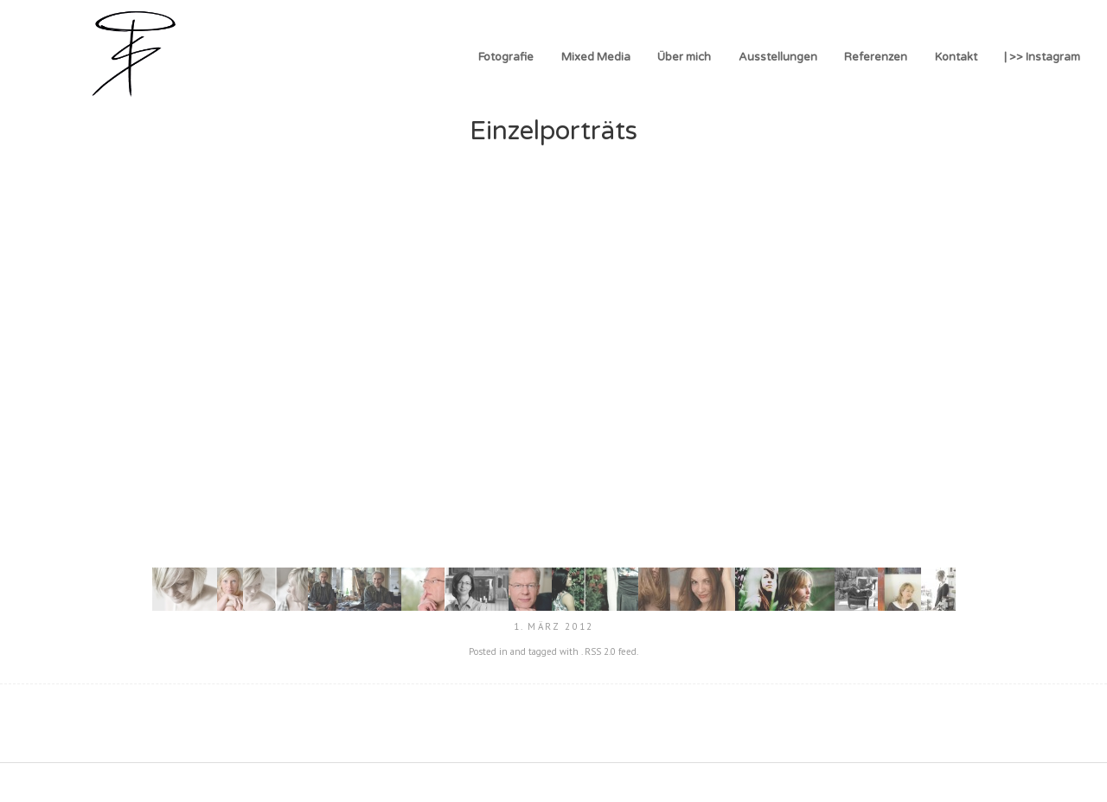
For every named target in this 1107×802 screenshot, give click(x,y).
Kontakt (956, 57)
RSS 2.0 (600, 651)
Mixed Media (595, 57)
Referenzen (875, 57)
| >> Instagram (1042, 57)
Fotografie (506, 57)
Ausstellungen (778, 57)
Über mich (684, 57)
